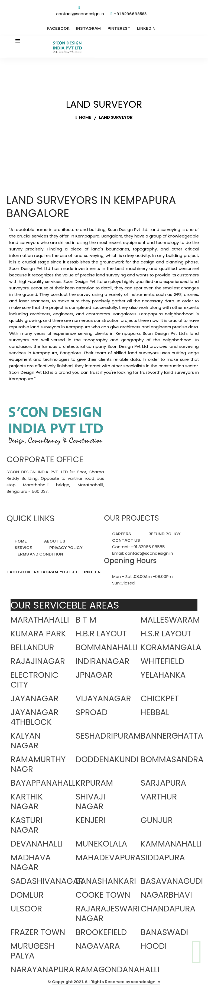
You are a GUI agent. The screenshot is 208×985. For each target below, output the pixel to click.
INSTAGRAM (88, 28)
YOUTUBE (70, 571)
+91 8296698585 (130, 13)
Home (83, 117)
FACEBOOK (58, 28)
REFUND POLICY (164, 534)
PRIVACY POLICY (66, 547)
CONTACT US (126, 540)
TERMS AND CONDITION (39, 554)
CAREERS (121, 534)
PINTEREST (119, 28)
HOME (21, 541)
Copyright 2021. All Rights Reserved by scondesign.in (106, 981)
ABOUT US (54, 541)
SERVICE (23, 547)
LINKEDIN (146, 28)
